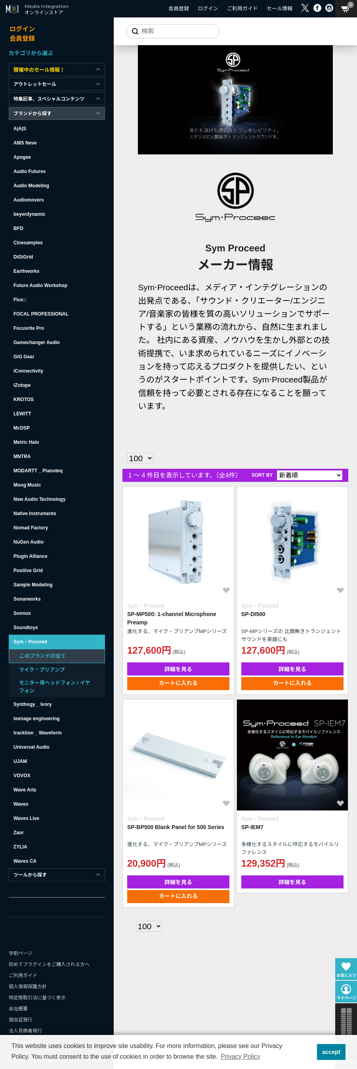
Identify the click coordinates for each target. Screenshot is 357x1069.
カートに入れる (178, 683)
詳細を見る (178, 669)
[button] (308, 1052)
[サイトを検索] (169, 31)
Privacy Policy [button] (240, 1056)
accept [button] (331, 1052)
